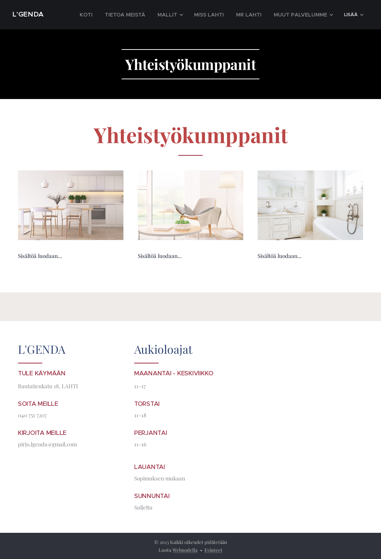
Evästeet (213, 550)
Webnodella (185, 550)
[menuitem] (113, 15)
